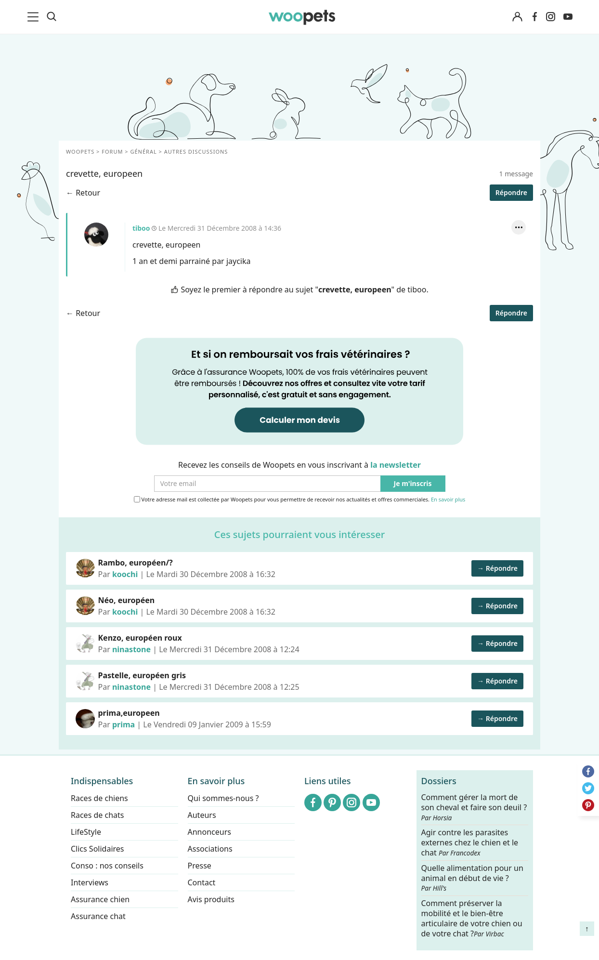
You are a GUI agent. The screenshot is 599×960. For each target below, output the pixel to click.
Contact (202, 882)
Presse (199, 865)
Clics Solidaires (97, 848)
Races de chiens (99, 798)
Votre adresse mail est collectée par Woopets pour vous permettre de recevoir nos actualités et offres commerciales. (300, 499)
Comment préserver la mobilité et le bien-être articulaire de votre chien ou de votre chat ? (471, 918)
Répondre (511, 192)
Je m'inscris (413, 483)
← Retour (83, 192)
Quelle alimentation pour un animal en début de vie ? (472, 878)
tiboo (96, 235)
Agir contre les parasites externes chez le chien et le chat (470, 843)
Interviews (89, 882)
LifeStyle (86, 832)
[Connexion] (517, 17)
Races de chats (97, 815)
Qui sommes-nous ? (223, 798)
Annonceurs (209, 832)
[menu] (34, 17)
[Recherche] (51, 17)
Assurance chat (98, 916)
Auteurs (202, 815)
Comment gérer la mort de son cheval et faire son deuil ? (474, 807)
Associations (210, 848)
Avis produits (211, 899)
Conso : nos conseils (107, 865)
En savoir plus (448, 499)
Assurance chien (100, 899)
